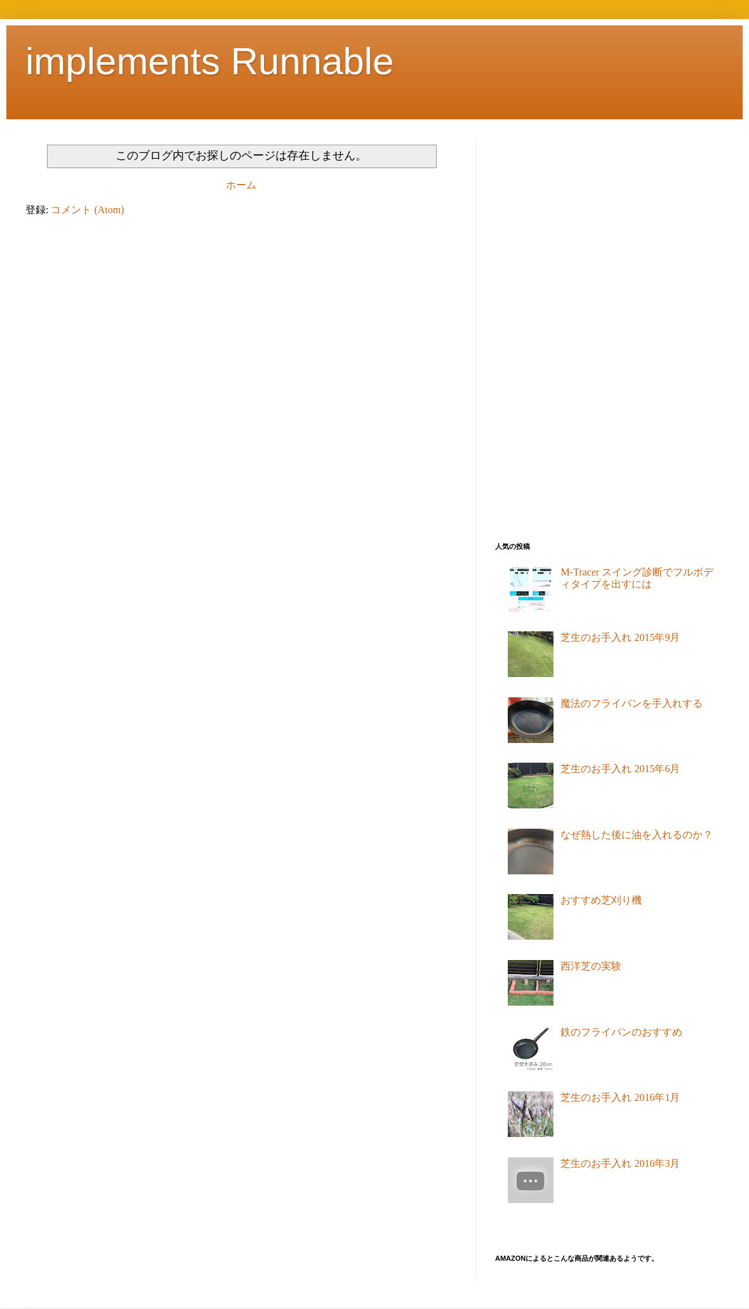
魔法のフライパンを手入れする (631, 703)
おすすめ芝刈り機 (601, 900)
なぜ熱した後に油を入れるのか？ (636, 834)
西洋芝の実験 (590, 966)
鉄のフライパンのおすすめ (621, 1032)
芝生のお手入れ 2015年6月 (620, 768)
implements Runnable (209, 61)
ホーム (241, 185)
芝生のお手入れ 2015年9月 (620, 637)
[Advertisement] (545, 328)
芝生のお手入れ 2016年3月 (620, 1163)
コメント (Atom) (87, 209)
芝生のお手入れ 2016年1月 (620, 1097)
